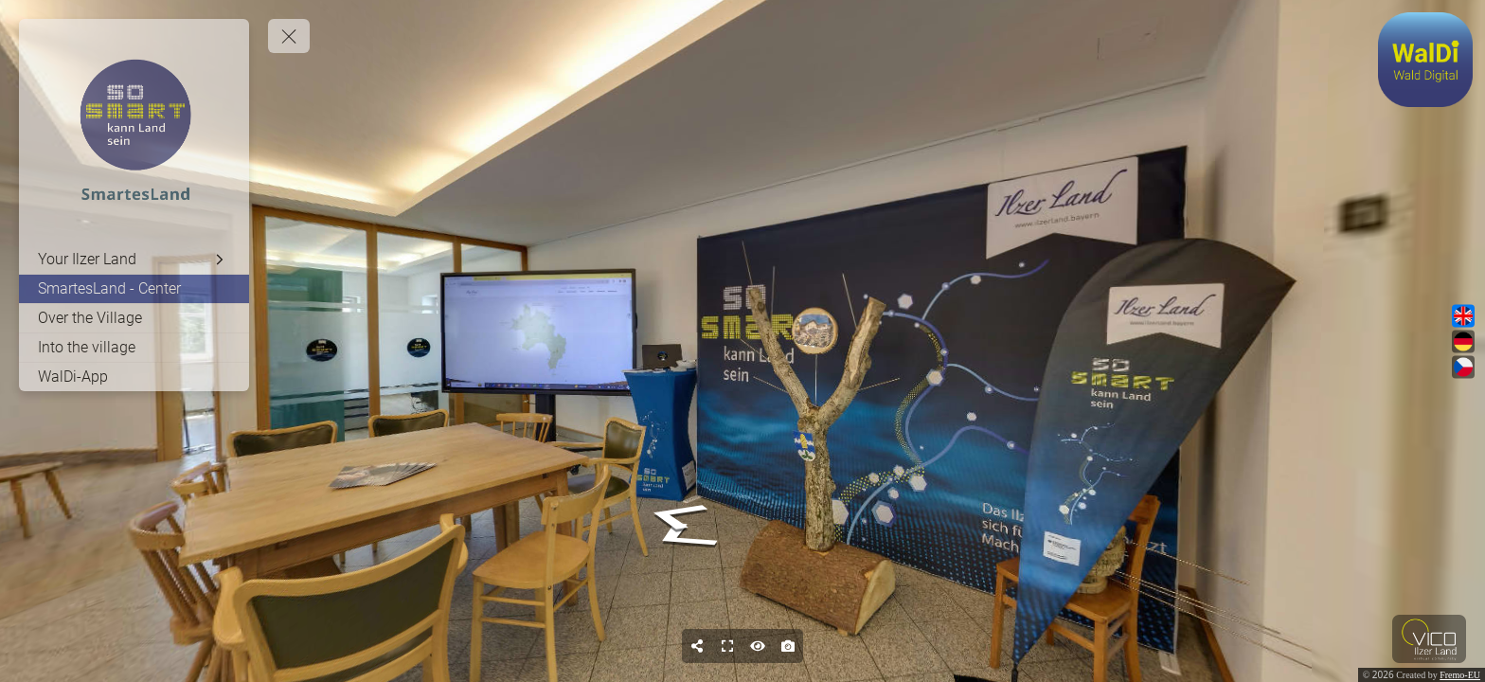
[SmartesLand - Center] (134, 289)
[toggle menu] (289, 36)
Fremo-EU (1460, 675)
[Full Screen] (727, 646)
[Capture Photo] (788, 646)
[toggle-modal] (1425, 59)
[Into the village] (134, 347)
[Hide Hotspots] (757, 646)
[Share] (697, 646)
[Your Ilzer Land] (134, 259)
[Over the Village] (134, 318)
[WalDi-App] (134, 377)
